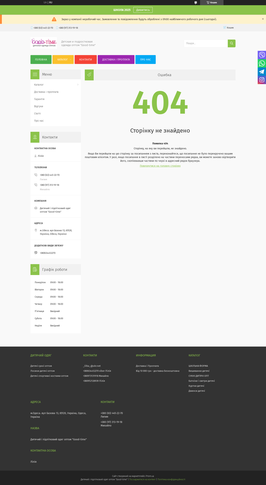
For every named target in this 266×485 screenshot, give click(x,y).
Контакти (85, 59)
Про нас (145, 59)
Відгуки (38, 106)
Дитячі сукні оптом (41, 365)
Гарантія (39, 99)
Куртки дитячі (196, 385)
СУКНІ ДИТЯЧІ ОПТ (199, 375)
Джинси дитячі (197, 390)
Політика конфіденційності (171, 479)
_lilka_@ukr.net (92, 365)
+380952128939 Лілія (94, 380)
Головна (41, 59)
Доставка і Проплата (147, 365)
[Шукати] (232, 43)
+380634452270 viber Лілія (97, 370)
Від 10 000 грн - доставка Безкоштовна (157, 370)
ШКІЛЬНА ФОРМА (198, 365)
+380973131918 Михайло (96, 375)
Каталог (62, 59)
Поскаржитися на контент (142, 479)
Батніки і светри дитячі (202, 380)
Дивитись (143, 10)
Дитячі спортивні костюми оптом (49, 375)
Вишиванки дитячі (199, 370)
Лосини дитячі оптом (42, 370)
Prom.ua (150, 476)
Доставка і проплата (116, 59)
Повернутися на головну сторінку (160, 165)
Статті (37, 113)
